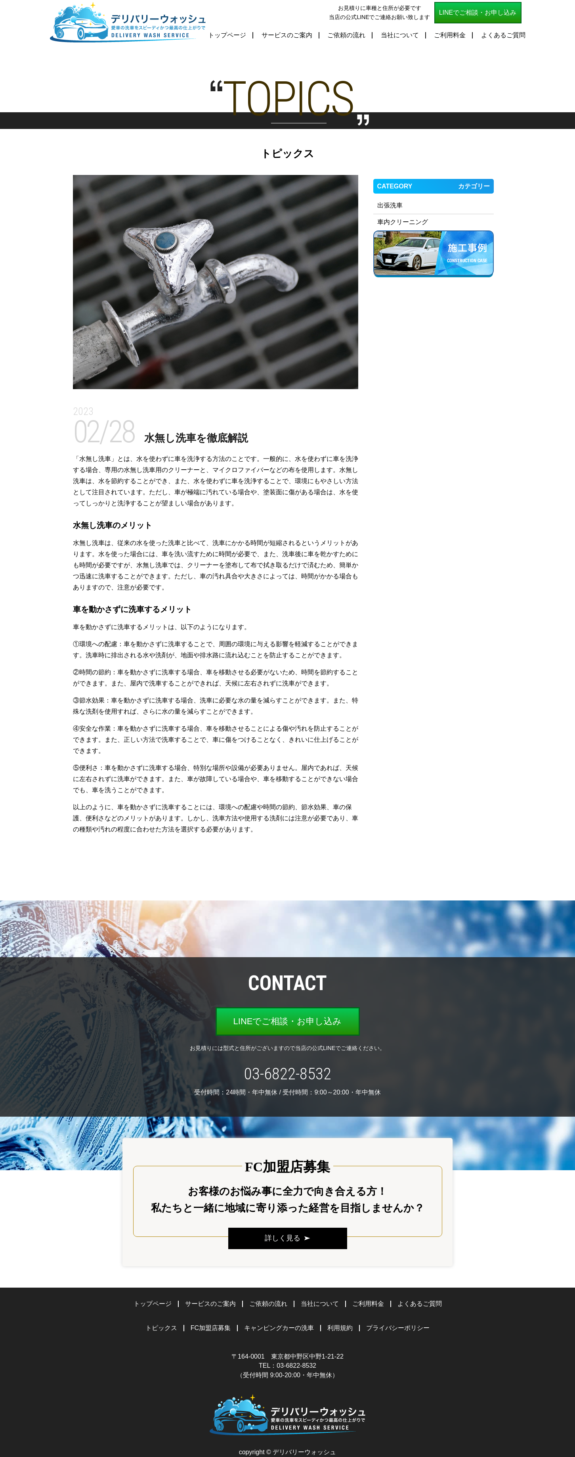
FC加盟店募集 (211, 1328)
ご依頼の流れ (346, 35)
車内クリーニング (402, 222)
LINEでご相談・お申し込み (478, 12)
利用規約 (340, 1328)
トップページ (227, 35)
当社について (400, 35)
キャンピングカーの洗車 (279, 1328)
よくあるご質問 (503, 35)
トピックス (161, 1328)
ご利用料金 (450, 35)
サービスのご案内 (287, 35)
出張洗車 (390, 205)
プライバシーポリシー (398, 1328)
